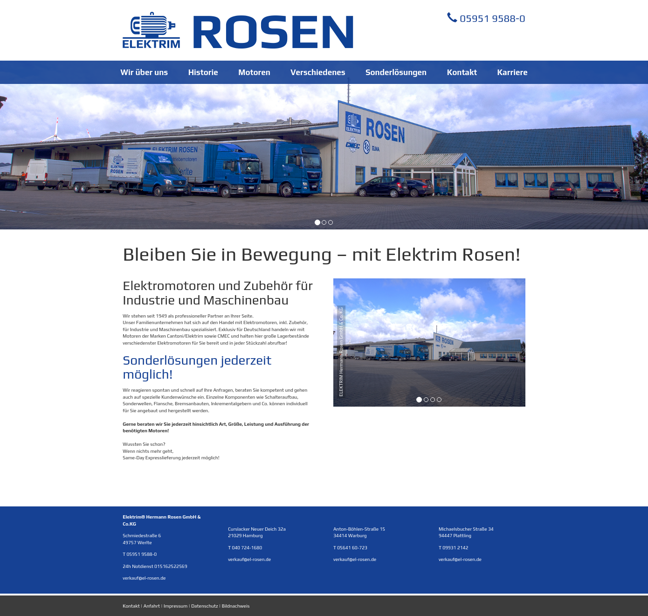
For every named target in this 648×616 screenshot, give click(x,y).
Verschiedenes (317, 72)
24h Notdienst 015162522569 (155, 566)
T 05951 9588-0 (140, 554)
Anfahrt (152, 606)
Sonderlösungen (396, 72)
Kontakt (462, 72)
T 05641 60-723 (350, 547)
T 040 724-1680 (245, 547)
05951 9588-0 (486, 18)
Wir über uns (144, 72)
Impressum (175, 606)
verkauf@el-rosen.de (144, 578)
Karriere (512, 72)
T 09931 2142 (453, 547)
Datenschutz (204, 606)
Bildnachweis (236, 606)
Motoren (254, 72)
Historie (203, 72)
